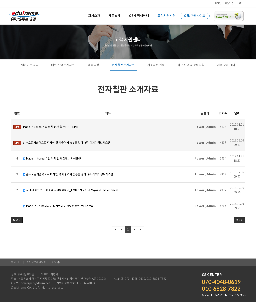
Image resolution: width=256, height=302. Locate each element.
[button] (17, 220)
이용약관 (56, 262)
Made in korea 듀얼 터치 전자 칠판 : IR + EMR (52, 158)
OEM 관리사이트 (194, 16)
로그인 (218, 3)
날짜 (237, 113)
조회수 (223, 113)
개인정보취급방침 (36, 262)
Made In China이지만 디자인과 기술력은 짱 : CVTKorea (58, 206)
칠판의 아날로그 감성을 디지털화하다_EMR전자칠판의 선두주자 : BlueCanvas (70, 190)
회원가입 (229, 3)
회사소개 (16, 262)
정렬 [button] (239, 220)
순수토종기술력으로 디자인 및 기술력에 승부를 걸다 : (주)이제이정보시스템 (68, 174)
